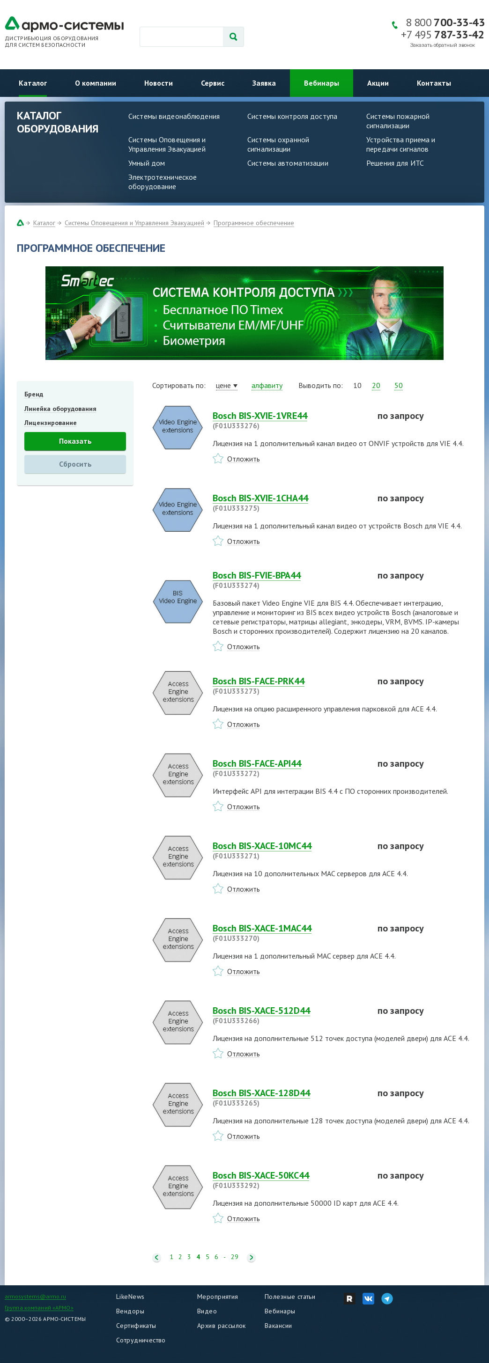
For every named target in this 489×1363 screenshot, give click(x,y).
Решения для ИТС (395, 163)
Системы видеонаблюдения (174, 116)
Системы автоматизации (287, 163)
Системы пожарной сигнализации (398, 120)
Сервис (212, 83)
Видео (207, 1311)
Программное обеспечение (254, 223)
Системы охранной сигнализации (278, 144)
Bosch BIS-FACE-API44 (289, 768)
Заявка (264, 83)
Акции (378, 83)
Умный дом (146, 163)
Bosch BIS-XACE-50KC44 (289, 1180)
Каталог (33, 83)
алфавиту (267, 385)
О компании (95, 83)
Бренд (33, 394)
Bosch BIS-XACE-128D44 (289, 1097)
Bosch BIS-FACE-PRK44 (289, 685)
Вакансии (278, 1325)
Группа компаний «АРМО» (39, 1307)
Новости (158, 83)
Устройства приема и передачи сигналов (400, 144)
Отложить (243, 458)
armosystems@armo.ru (35, 1296)
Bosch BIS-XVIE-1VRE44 (289, 420)
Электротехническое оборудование (162, 181)
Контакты (434, 83)
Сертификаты (136, 1325)
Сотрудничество (141, 1340)
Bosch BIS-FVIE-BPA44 (289, 580)
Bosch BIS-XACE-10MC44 (289, 850)
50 (398, 385)
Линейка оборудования (60, 408)
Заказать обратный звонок (442, 45)
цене (223, 385)
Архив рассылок (221, 1325)
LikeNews (130, 1296)
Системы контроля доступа (292, 116)
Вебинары (321, 83)
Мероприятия (217, 1296)
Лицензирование (50, 422)
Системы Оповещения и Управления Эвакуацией (167, 144)
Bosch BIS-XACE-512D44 (289, 1015)
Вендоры (130, 1311)
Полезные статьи (290, 1296)
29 (234, 1257)
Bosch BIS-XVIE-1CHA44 (289, 502)
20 (376, 385)
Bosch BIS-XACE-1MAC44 (289, 933)
